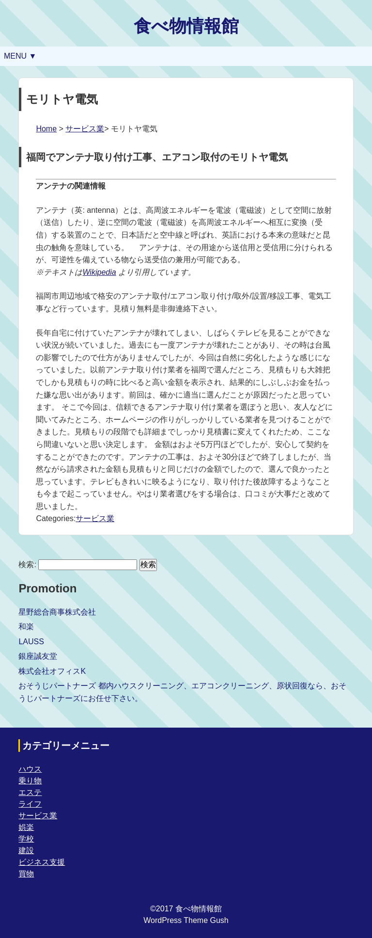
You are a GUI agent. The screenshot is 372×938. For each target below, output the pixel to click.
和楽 (26, 626)
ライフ (30, 804)
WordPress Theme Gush (185, 920)
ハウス (30, 769)
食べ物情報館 (186, 26)
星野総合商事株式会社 (57, 612)
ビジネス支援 (41, 862)
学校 (26, 839)
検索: (27, 564)
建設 (26, 850)
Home (46, 129)
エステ (30, 792)
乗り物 (30, 781)
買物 (26, 874)
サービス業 (84, 129)
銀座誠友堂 (37, 656)
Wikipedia (99, 272)
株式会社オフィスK (52, 671)
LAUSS (31, 641)
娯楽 (26, 827)
